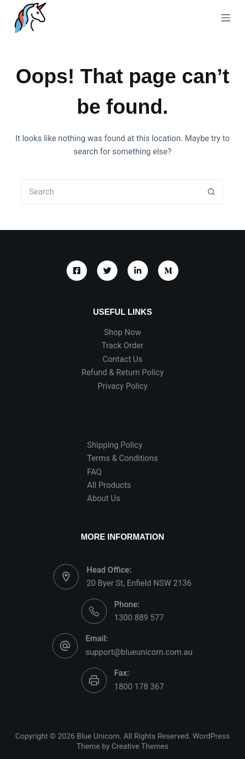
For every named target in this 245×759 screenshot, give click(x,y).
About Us (103, 498)
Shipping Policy (114, 445)
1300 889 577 (139, 617)
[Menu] (225, 17)
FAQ (94, 472)
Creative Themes (140, 746)
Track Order (122, 345)
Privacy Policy (123, 386)
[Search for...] (110, 192)
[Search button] (211, 192)
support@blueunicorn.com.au (139, 652)
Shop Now (122, 332)
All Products (109, 485)
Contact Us (123, 359)
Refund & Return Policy (122, 372)
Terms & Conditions (122, 458)
